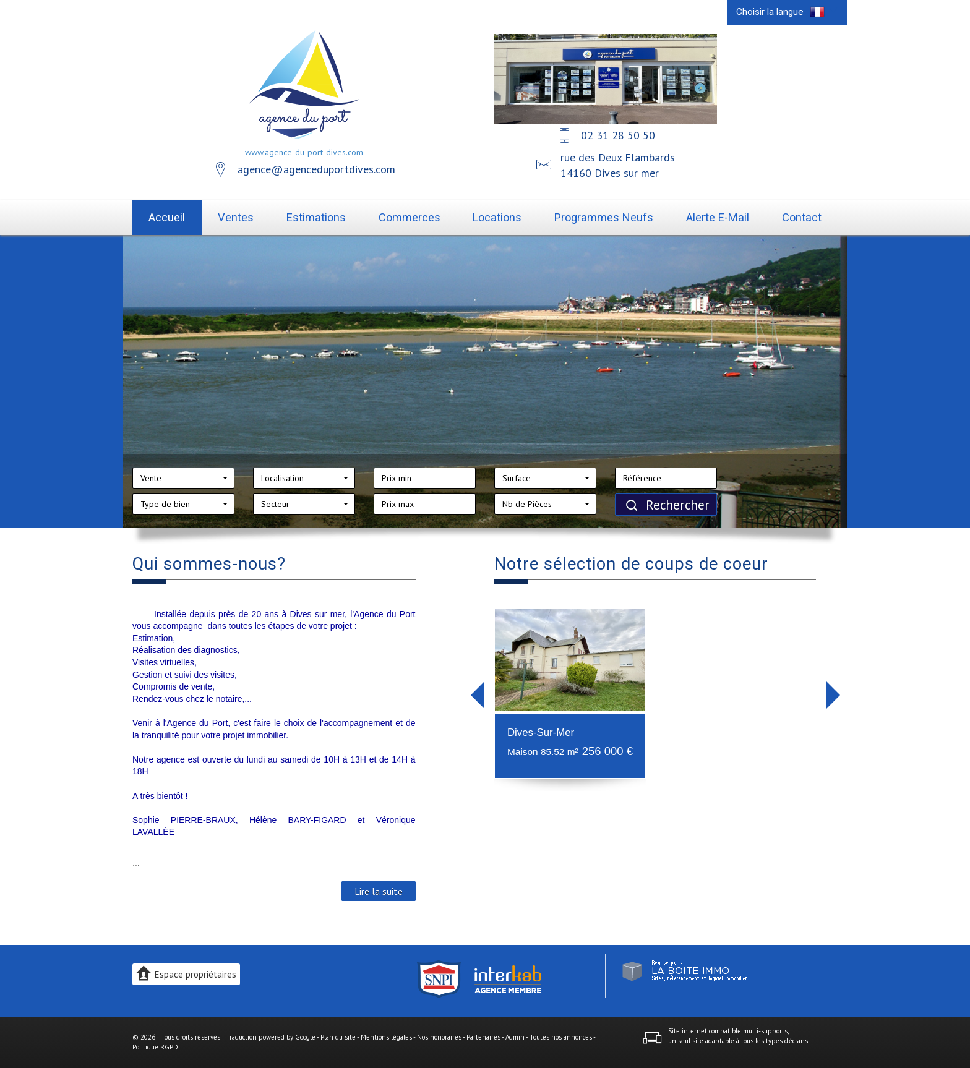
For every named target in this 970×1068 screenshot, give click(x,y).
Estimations (316, 217)
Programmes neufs (603, 217)
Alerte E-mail (717, 217)
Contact (802, 217)
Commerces (409, 217)
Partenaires (483, 1037)
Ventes (236, 217)
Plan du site (338, 1037)
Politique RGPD (155, 1047)
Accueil (166, 217)
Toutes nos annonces (561, 1037)
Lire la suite (378, 891)
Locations (497, 217)
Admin (515, 1037)
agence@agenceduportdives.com (316, 169)
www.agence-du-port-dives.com (304, 152)
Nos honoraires (439, 1037)
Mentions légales (386, 1037)
